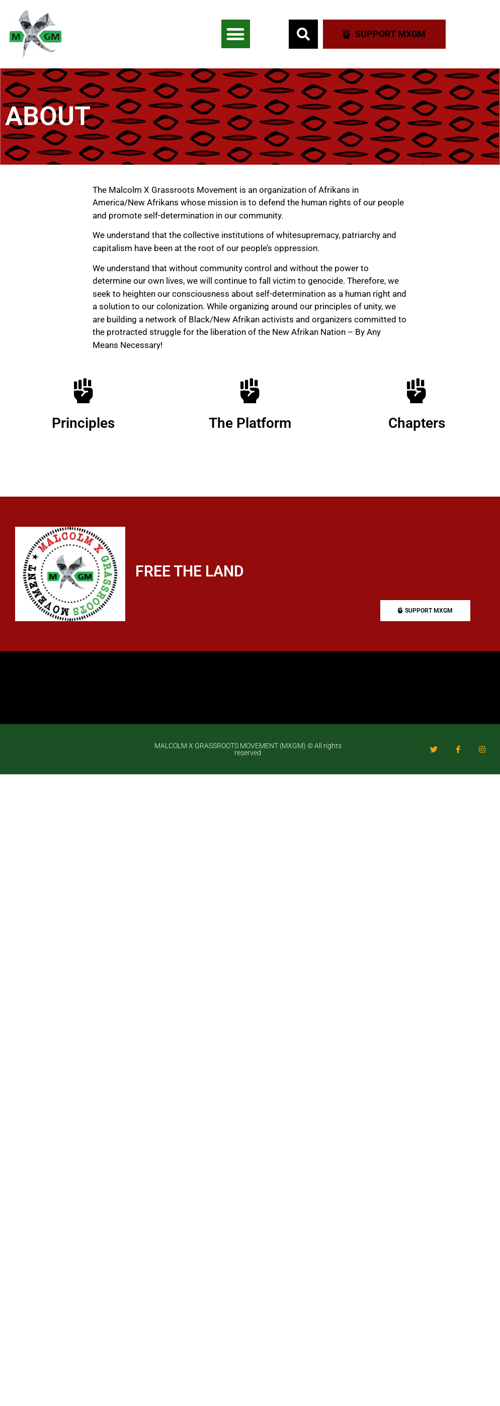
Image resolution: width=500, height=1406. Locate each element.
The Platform (250, 423)
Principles (83, 423)
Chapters (416, 423)
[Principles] (83, 390)
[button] (235, 34)
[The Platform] (250, 390)
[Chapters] (416, 390)
